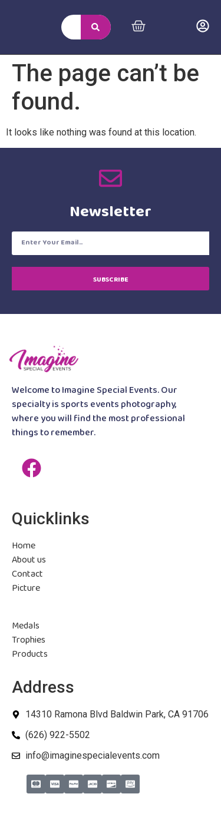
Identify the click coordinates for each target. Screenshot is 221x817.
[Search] (95, 27)
